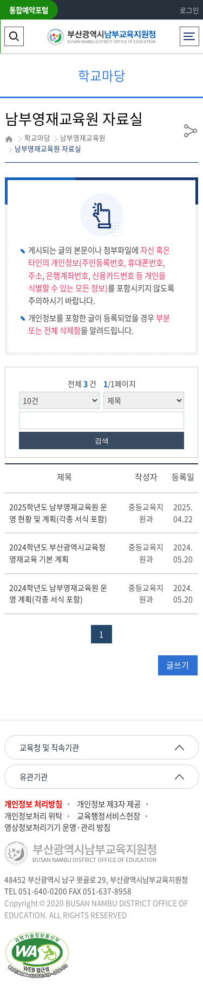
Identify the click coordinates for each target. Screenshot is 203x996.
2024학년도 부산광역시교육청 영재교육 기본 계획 (57, 552)
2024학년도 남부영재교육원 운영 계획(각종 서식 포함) (58, 593)
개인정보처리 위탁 (33, 816)
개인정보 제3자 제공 (109, 804)
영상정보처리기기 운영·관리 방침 (57, 827)
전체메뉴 (189, 33)
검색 (102, 441)
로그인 (189, 10)
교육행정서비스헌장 (108, 816)
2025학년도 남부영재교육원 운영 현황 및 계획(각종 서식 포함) (58, 512)
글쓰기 (177, 665)
